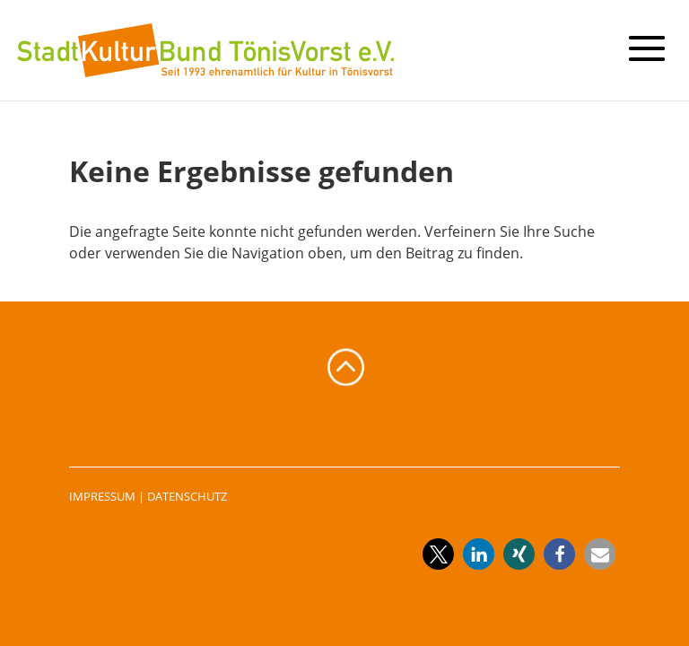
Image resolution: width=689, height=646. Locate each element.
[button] (438, 554)
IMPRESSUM (102, 496)
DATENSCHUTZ (187, 496)
